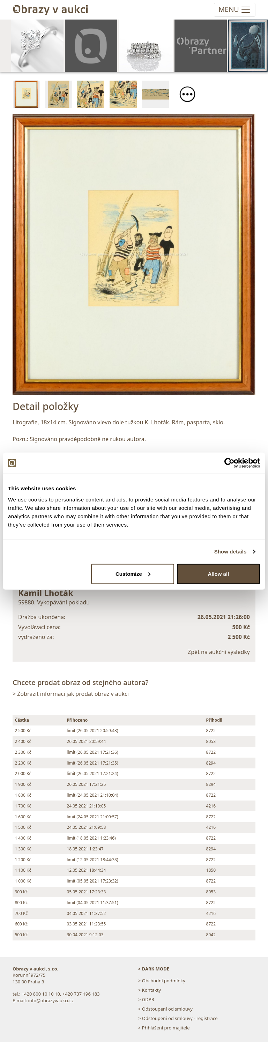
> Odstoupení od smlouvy (165, 1009)
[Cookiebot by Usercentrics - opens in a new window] (229, 463)
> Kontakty (149, 990)
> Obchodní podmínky (161, 980)
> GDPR (146, 999)
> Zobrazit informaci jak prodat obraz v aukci (71, 694)
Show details (230, 552)
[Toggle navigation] (234, 10)
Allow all (218, 573)
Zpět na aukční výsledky (219, 652)
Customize (133, 573)
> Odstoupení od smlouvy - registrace (178, 1018)
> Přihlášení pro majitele (164, 1028)
